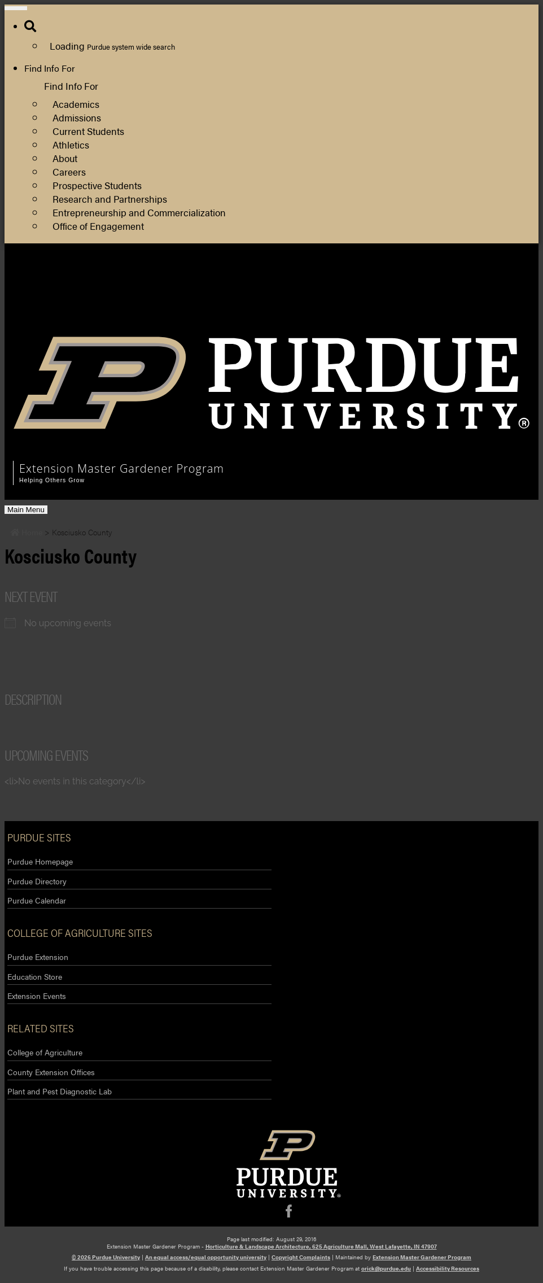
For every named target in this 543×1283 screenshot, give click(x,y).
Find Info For (49, 68)
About (64, 158)
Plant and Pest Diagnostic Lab (59, 1091)
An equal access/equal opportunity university (205, 1257)
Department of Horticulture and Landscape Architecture (416, 279)
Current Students (88, 131)
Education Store (34, 976)
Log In (318, 306)
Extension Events (36, 995)
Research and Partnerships (109, 198)
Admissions (76, 117)
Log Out (322, 319)
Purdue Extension (341, 292)
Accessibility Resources (447, 1268)
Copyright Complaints (301, 1257)
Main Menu (26, 509)
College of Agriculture (44, 1052)
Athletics (70, 144)
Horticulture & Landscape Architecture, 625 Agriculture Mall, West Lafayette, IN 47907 (321, 1246)
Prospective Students (97, 185)
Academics (75, 104)
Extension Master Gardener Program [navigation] (121, 468)
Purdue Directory (37, 881)
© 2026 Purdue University (106, 1257)
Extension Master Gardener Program (422, 1257)
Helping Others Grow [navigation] (52, 480)
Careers (69, 171)
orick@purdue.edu (386, 1268)
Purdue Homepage (40, 861)
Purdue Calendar (36, 900)
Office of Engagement (98, 226)
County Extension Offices (51, 1071)
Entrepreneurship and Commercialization (139, 212)
